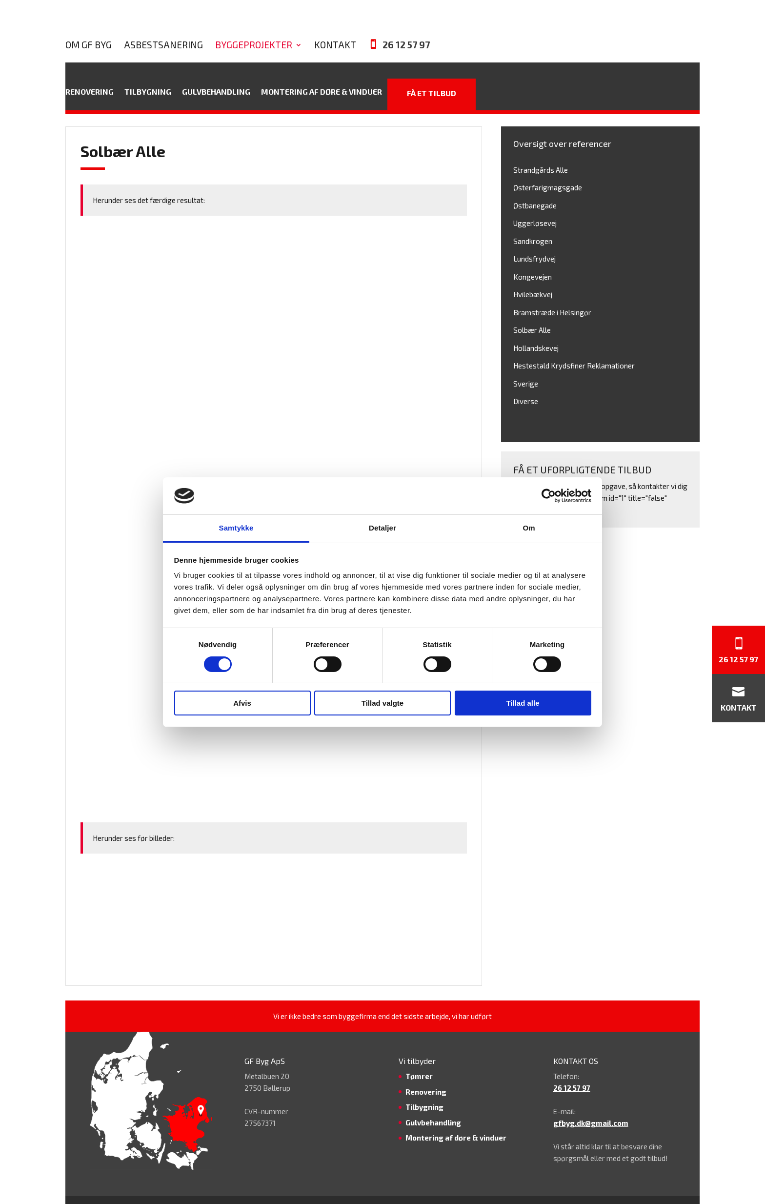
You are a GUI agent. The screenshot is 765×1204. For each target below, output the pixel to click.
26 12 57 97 (533, 21)
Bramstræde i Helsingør (552, 293)
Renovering (89, 74)
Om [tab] (529, 528)
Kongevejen (532, 258)
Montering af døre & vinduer (321, 74)
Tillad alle (522, 703)
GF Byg (412, 1190)
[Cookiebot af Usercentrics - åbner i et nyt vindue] (548, 496)
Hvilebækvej (532, 275)
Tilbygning (147, 74)
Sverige (525, 365)
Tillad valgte (382, 703)
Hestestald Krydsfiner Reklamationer (574, 347)
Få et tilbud (431, 74)
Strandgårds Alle (540, 151)
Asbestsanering (290, 21)
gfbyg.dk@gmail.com (590, 1104)
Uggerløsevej (535, 204)
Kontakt (462, 21)
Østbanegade (535, 187)
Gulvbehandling (216, 74)
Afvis (242, 703)
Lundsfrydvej (534, 240)
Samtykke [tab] (236, 528)
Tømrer (419, 1057)
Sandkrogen (532, 222)
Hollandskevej (536, 329)
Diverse (525, 382)
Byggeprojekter (380, 21)
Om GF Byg (215, 21)
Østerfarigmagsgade (547, 168)
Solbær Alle (532, 311)
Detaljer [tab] (382, 528)
